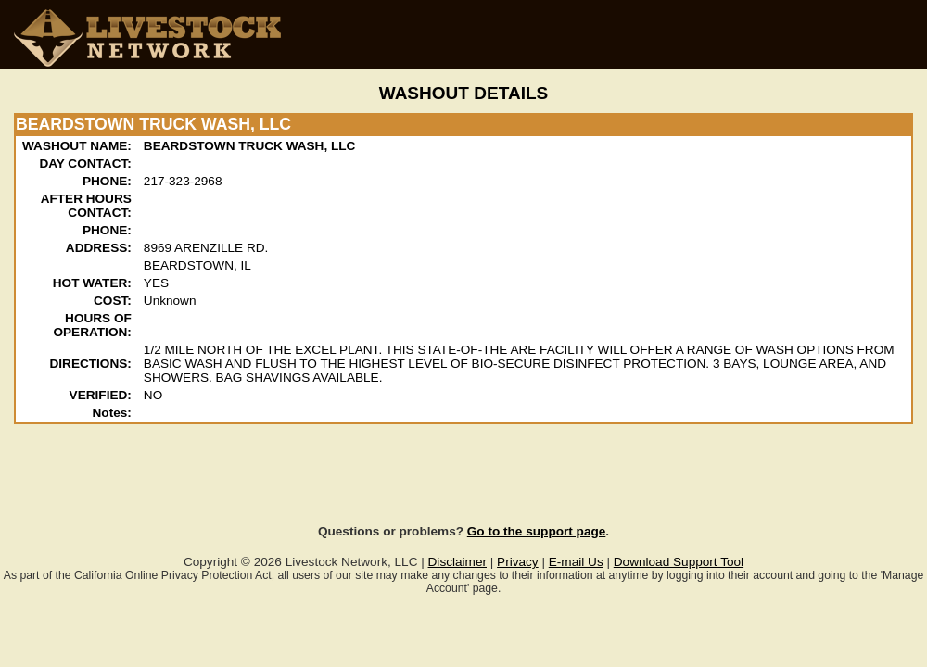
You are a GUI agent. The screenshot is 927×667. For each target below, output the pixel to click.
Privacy (518, 562)
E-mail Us (576, 562)
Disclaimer (457, 562)
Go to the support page (536, 531)
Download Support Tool (678, 562)
